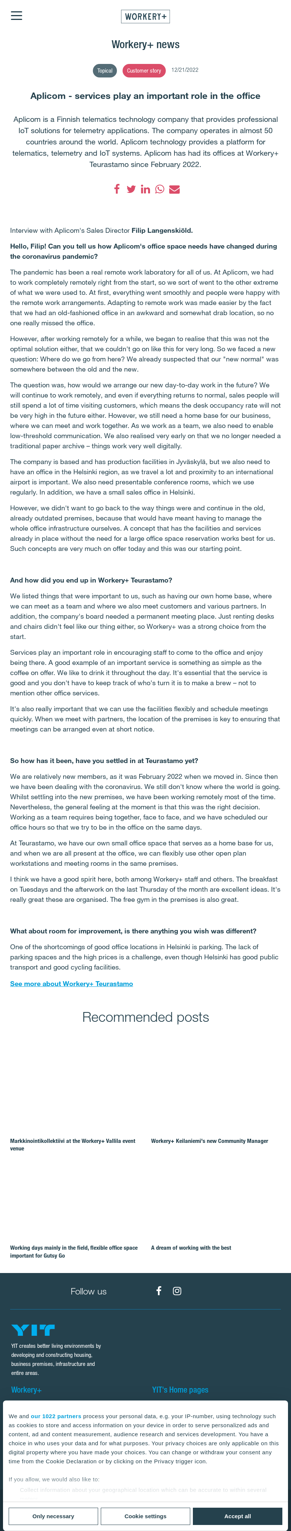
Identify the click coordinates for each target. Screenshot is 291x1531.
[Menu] (16, 11)
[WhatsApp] (160, 189)
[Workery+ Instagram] (177, 1291)
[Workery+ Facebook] (159, 1291)
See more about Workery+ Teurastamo (71, 983)
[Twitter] (131, 189)
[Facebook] (117, 189)
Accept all (237, 1516)
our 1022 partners (56, 1416)
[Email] (174, 189)
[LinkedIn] (145, 189)
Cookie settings (145, 1516)
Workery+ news (146, 44)
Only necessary (53, 1516)
